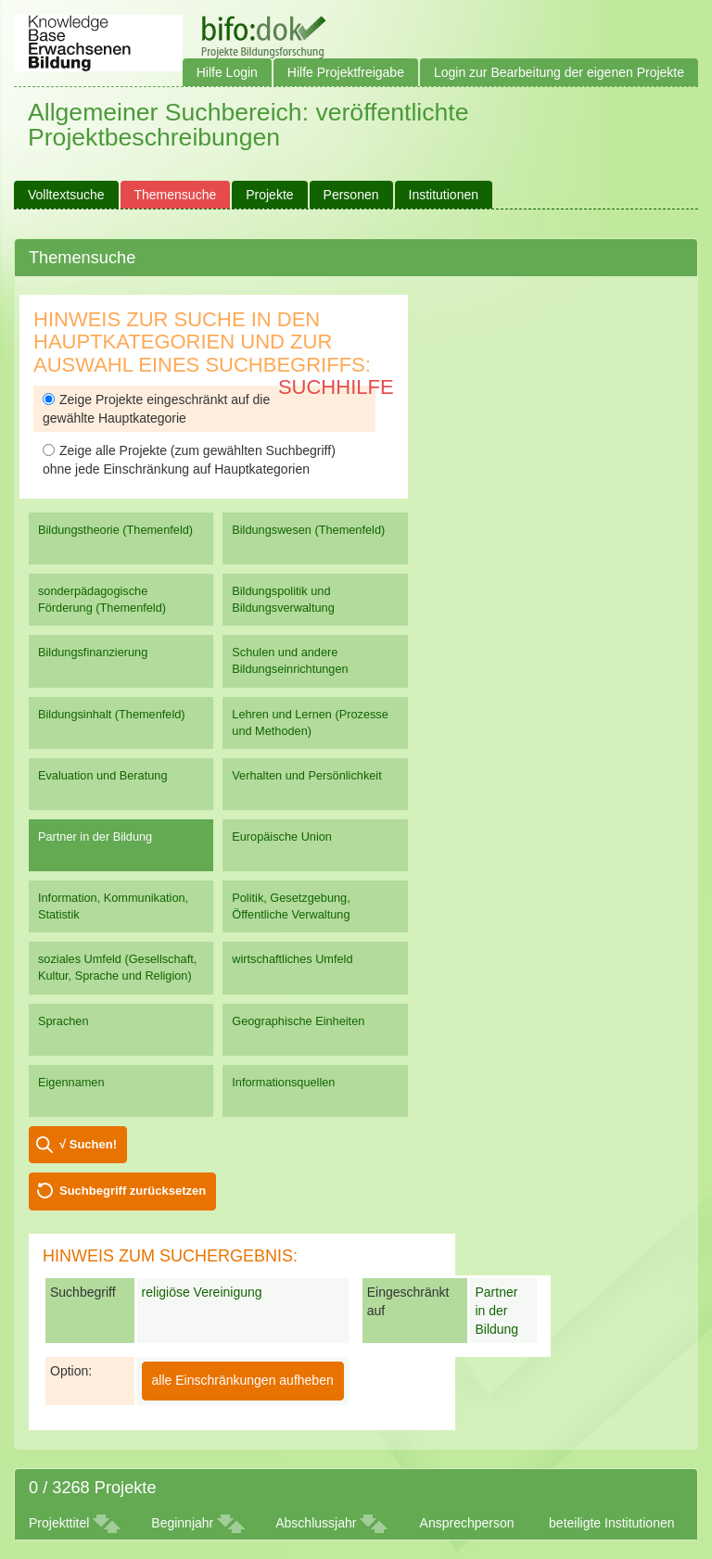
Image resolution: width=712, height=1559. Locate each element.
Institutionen (444, 194)
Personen (351, 194)
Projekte (269, 194)
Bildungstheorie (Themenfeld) (115, 530)
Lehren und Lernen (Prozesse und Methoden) (310, 722)
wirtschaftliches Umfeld (292, 959)
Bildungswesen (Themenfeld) (308, 530)
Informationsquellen (283, 1082)
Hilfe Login (227, 72)
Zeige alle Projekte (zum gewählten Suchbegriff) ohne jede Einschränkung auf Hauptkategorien (189, 459)
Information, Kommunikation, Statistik (113, 906)
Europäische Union (282, 836)
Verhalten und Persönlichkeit (306, 775)
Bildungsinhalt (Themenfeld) (111, 714)
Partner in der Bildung (95, 836)
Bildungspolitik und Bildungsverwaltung (283, 599)
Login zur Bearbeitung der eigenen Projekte (559, 72)
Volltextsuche (66, 194)
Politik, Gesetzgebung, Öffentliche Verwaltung (291, 906)
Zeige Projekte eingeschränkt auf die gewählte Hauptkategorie (156, 408)
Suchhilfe (336, 387)
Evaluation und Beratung (102, 775)
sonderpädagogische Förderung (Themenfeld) (102, 599)
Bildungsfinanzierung (92, 652)
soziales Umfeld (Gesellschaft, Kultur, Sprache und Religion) (117, 967)
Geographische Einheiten (298, 1021)
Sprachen (63, 1021)
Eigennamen (71, 1082)
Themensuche (175, 194)
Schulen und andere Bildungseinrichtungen (290, 660)
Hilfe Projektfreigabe (345, 72)
